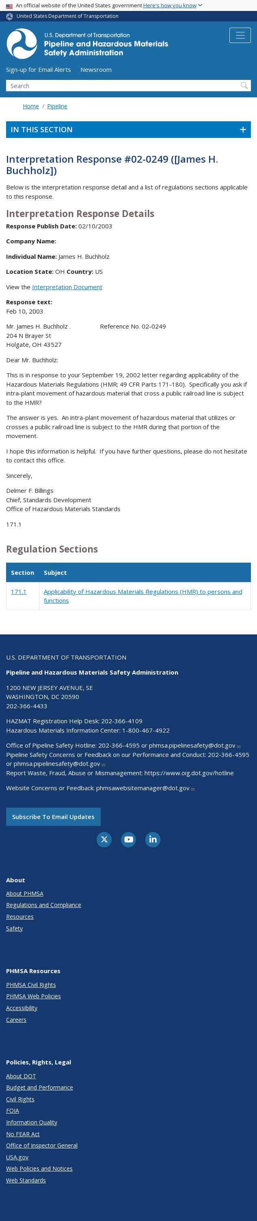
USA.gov (17, 1157)
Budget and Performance (39, 1087)
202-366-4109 (122, 721)
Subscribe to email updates (53, 817)
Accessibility (21, 1008)
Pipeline (57, 106)
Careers (16, 1019)
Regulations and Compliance (43, 905)
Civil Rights (20, 1099)
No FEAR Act (23, 1134)
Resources (20, 916)
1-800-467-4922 (146, 730)
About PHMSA (24, 893)
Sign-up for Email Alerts (38, 69)
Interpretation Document (67, 287)
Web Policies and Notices (39, 1168)
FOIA (12, 1110)
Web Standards (26, 1180)
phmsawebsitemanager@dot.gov (145, 788)
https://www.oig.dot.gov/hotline (189, 773)
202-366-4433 (27, 706)
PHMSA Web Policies (33, 996)
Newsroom (96, 69)
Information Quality (31, 1122)
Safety (14, 928)
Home (31, 106)
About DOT (21, 1076)
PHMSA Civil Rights (31, 985)
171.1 (19, 591)
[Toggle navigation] (240, 35)
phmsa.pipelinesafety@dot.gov (195, 745)
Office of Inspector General (42, 1145)
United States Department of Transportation (68, 16)
